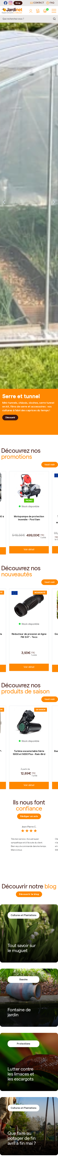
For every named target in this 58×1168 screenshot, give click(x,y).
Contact (37, 3)
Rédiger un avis (29, 816)
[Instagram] (10, 3)
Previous (4, 202)
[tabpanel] (29, 202)
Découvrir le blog (29, 894)
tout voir (50, 464)
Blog (18, 3)
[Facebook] (5, 3)
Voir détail (29, 550)
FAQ (50, 3)
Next (54, 202)
